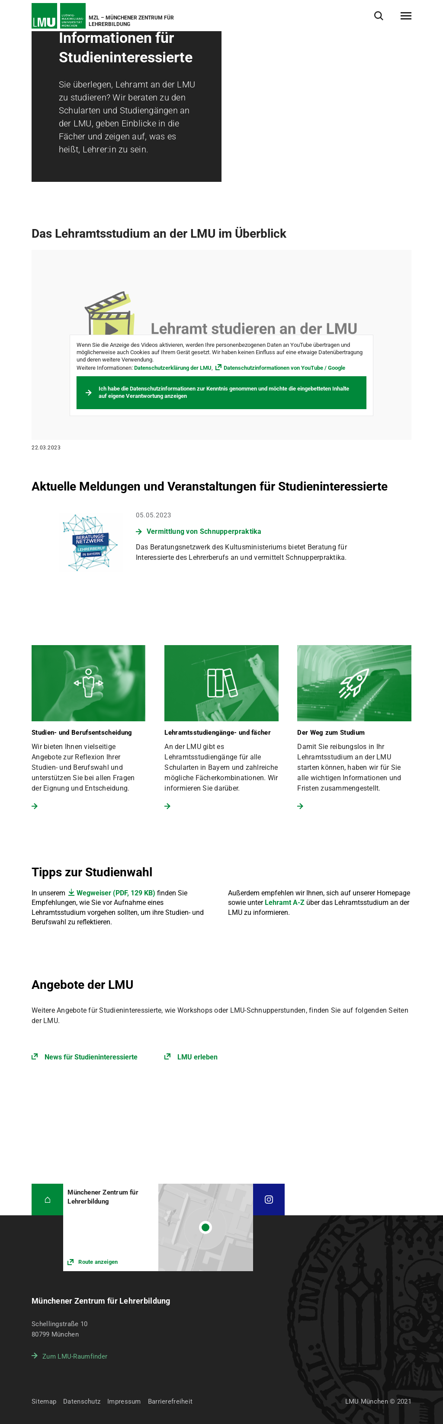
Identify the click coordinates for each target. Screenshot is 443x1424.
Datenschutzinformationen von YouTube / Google (284, 368)
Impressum (124, 1401)
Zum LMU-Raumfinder (74, 1356)
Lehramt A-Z (285, 902)
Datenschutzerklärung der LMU (173, 368)
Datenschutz (81, 1401)
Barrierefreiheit (170, 1401)
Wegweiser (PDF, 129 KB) (116, 893)
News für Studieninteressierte (91, 1057)
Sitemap (44, 1401)
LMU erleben (197, 1057)
